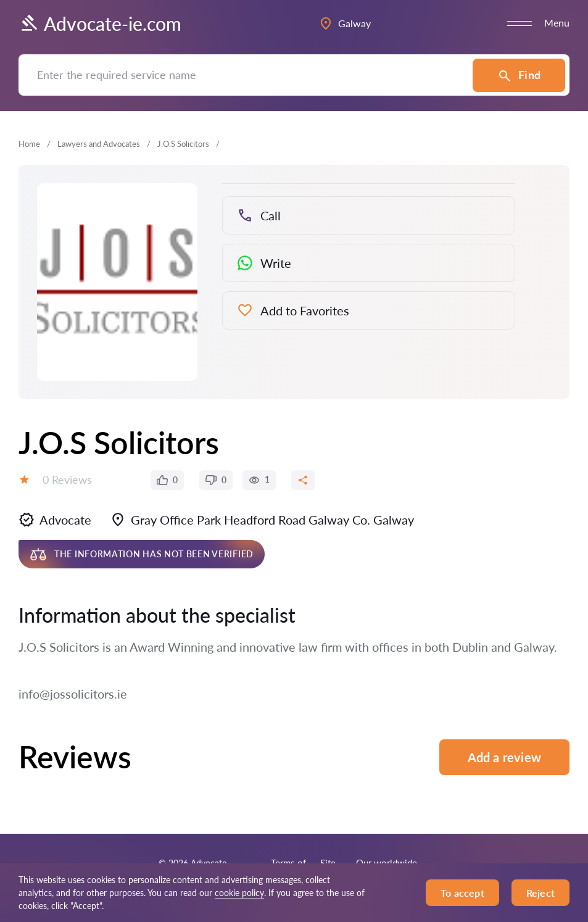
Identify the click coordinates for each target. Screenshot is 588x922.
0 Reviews (67, 479)
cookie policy (239, 892)
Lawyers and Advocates (98, 144)
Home (29, 144)
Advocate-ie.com (100, 23)
